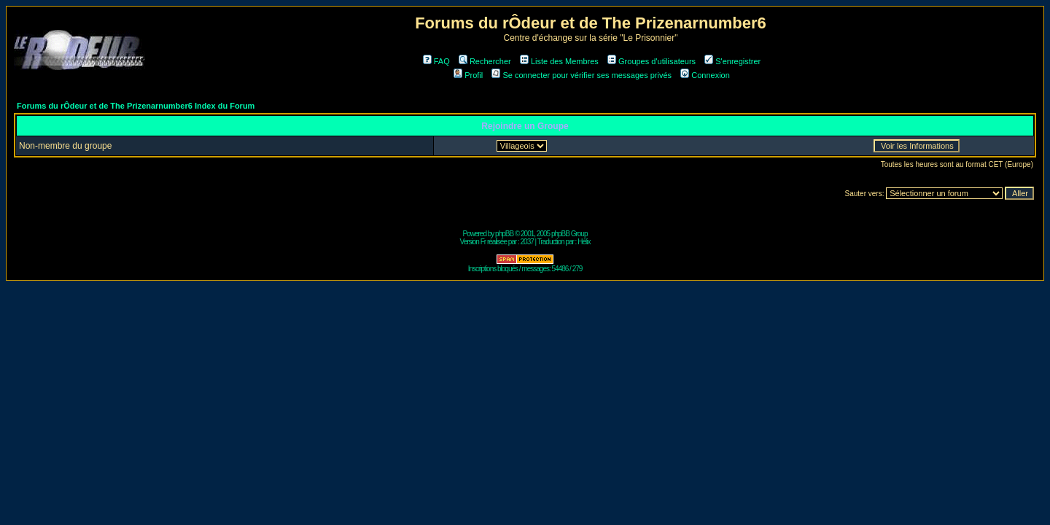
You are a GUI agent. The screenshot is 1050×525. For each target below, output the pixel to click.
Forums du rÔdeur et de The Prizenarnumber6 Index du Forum (135, 105)
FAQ (436, 61)
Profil (468, 75)
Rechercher (485, 61)
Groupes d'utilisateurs (651, 61)
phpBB (504, 234)
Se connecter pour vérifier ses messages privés (581, 75)
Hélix (584, 242)
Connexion (705, 75)
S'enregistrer (732, 61)
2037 (527, 242)
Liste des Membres (559, 61)
